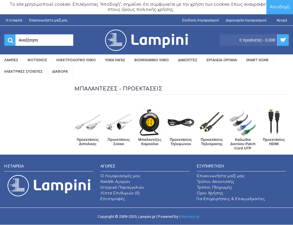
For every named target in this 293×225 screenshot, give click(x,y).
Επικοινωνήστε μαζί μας (221, 176)
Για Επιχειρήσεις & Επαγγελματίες (231, 199)
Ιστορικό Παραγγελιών (122, 187)
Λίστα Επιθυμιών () (120, 193)
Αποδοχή (280, 7)
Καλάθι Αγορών (115, 182)
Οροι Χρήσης (210, 193)
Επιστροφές (112, 199)
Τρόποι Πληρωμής (214, 187)
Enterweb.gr (189, 216)
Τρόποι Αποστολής (215, 182)
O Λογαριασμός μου (120, 176)
